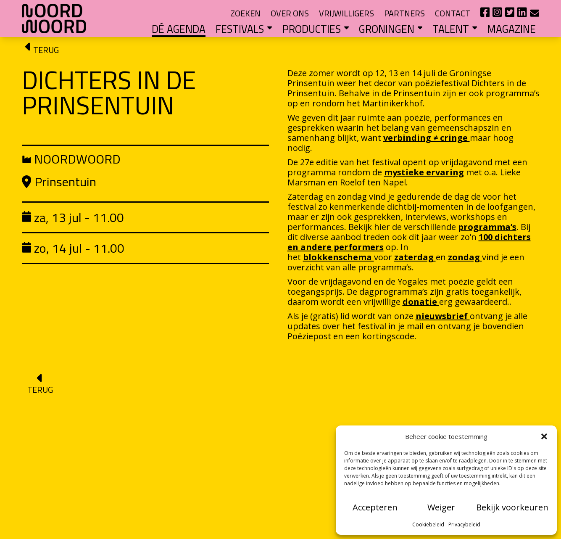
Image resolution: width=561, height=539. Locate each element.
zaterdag (415, 257)
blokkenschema (338, 257)
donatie (421, 301)
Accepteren (375, 507)
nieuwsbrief (443, 316)
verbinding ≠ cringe (426, 137)
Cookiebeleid (428, 524)
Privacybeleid (464, 524)
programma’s (487, 227)
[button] (544, 436)
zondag (465, 257)
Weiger (441, 507)
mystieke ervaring (424, 172)
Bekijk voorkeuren (512, 507)
